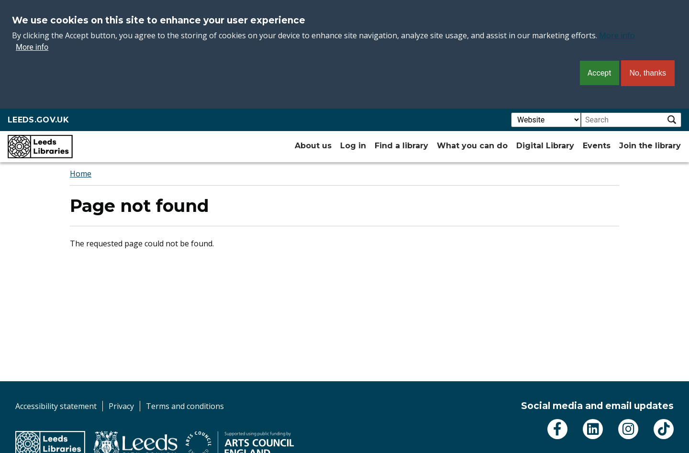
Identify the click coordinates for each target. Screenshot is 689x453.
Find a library (401, 145)
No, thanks (648, 73)
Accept (599, 72)
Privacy (121, 406)
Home (80, 173)
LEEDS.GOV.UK (38, 119)
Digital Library (545, 145)
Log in (353, 145)
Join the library (650, 145)
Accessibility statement (56, 406)
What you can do (472, 145)
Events (597, 145)
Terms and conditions (185, 406)
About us (313, 145)
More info (617, 35)
